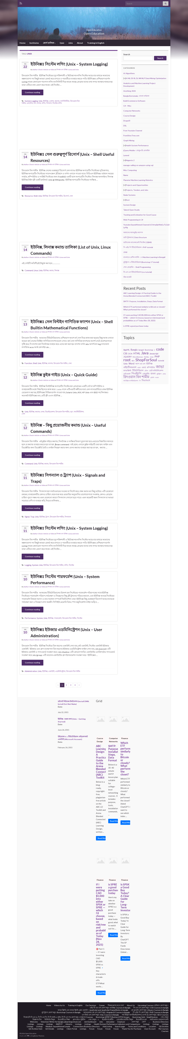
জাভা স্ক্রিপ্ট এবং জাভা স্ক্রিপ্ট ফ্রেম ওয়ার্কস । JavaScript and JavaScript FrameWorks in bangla (93, 1010)
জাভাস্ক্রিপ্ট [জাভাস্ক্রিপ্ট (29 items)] (127, 370)
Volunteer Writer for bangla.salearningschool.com (61, 1022)
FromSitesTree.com (131, 135)
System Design (129, 205)
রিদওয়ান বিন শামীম (56, 196)
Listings (31, 1024)
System (35, 565)
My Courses (163, 1029)
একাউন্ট (51, 671)
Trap (32, 517)
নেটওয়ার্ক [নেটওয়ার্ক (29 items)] (126, 374)
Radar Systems (129, 195)
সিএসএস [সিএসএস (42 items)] (146, 380)
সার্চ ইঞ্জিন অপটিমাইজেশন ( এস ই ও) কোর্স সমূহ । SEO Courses (145, 1015)
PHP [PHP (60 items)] (157, 356)
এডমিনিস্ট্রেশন (60, 671)
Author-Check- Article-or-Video (44, 70)
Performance (30, 618)
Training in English (95, 43)
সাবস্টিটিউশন (79, 412)
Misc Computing (130, 170)
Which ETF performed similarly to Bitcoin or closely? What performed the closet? (125, 758)
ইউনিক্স (45, 101)
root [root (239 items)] (127, 359)
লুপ (71, 412)
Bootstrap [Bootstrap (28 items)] (149, 350)
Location (152, 1026)
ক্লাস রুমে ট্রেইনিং (79, 1019)
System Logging (31, 101)
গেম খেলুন (164, 1017)
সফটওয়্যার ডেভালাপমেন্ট (159, 1019)
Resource (29, 196)
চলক (42, 412)
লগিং (44, 103)
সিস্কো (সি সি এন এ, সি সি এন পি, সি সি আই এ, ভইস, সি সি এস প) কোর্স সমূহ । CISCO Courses (58, 1017)
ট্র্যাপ (47, 517)
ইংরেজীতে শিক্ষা (64, 1019)
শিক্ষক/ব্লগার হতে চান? (116, 1005)
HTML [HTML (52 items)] (136, 353)
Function (28, 363)
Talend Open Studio (131, 210)
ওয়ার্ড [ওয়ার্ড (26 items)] (144, 367)
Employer (121, 1022)
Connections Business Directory (86, 1026)
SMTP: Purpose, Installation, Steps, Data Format (143, 301)
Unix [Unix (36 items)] (125, 363)
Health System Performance (137, 145)
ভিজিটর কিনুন (50, 1019)
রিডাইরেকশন (50, 412)
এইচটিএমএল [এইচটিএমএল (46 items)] (129, 367)
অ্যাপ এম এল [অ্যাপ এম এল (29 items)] (140, 364)
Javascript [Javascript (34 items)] (153, 353)
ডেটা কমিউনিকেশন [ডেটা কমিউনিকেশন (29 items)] (156, 370)
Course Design (129, 116)
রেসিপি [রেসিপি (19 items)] (152, 377)
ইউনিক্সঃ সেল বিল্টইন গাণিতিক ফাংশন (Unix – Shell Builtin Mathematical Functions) (72, 324)
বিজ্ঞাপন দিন (37, 1019)
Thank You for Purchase (131, 1029)
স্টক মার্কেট (127, 277)
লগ (35, 103)
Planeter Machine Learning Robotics (138, 180)
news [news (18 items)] (152, 357)
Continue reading (32, 92)
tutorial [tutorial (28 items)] (161, 360)
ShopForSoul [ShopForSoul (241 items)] (146, 359)
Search (126, 54)
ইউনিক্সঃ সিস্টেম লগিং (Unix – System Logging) (69, 64)
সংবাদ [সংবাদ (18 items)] (157, 377)
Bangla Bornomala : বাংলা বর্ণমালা (136, 96)
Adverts (69, 1024)
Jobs (70, 43)
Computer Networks (131, 111)
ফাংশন (50, 363)
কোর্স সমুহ (135, 1022)
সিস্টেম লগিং (57, 103)
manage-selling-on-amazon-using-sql (138, 165)
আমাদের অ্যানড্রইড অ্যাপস (133, 232)
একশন (51, 101)
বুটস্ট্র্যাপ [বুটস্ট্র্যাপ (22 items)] (159, 374)
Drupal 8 (126, 121)
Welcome (34, 1022)
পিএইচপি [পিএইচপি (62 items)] (136, 373)
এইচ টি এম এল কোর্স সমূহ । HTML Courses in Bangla (110, 1008)
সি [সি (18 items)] (140, 380)
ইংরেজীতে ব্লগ (141, 1019)
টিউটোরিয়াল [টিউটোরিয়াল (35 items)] (137, 370)
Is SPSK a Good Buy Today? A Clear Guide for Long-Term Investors (125, 897)
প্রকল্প (125, 252)
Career (102, 1005)
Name (125, 175)
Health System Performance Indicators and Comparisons (117, 1024)
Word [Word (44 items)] (131, 363)
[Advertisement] (69, 128)
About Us (131, 1005)
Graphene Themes (37, 1036)
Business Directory (160, 1022)
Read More (102, 838)
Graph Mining (128, 140)
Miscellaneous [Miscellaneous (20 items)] (138, 357)
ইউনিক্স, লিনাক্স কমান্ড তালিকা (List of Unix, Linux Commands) (71, 250)
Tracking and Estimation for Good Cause (139, 215)
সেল (71, 196)
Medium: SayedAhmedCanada (58, 1026)
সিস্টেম (71, 565)
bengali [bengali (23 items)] (141, 350)
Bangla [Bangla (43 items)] (134, 349)
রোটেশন (30, 103)
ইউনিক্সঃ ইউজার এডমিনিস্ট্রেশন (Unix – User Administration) (66, 632)
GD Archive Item (35, 1029)
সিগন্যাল (68, 517)
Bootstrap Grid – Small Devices (145, 1017)
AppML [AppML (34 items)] (126, 350)
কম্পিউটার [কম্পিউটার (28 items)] (151, 367)
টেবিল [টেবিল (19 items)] (146, 370)
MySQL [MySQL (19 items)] (146, 357)
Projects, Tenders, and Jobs (137, 190)
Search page (120, 1026)
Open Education (94, 29)
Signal (27, 517)
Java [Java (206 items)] (144, 352)
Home (22, 43)
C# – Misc (127, 106)
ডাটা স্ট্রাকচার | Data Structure (135, 237)
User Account (150, 1029)
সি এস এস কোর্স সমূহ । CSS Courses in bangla (150, 1008)
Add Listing (107, 1026)
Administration (31, 671)
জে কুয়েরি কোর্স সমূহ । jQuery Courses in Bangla (149, 1010)
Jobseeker (110, 1022)
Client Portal (72, 1029)
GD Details (49, 1029)
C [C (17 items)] (154, 350)
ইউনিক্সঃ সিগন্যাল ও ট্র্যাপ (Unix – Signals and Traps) (68, 478)
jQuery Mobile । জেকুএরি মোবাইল (136, 150)
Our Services (91, 1005)
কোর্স (144, 1022)
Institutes (34, 43)
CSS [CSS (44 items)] (125, 353)
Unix (40, 101)
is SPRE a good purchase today (135, 326)
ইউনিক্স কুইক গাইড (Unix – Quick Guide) (64, 374)
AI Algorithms (129, 73)
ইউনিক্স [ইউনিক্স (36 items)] (149, 363)
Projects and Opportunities (137, 185)
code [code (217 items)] (160, 349)
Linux (36, 270)
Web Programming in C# (133, 220)
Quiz (62, 43)
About (80, 43)
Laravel (126, 155)
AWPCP (59, 1024)
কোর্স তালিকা (49, 43)
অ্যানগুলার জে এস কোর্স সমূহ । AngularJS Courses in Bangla (106, 1012)
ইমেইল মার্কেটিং (107, 1019)
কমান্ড (51, 270)
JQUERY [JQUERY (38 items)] (127, 356)
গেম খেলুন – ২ (93, 1019)
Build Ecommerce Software (134, 101)
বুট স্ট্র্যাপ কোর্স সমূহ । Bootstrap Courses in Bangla (61, 1012)
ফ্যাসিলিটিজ (64, 101)
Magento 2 (130, 160)
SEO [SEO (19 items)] (133, 360)
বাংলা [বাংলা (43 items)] (153, 373)
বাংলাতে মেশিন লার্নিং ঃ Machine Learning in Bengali (144, 257)
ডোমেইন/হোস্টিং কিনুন (124, 1019)
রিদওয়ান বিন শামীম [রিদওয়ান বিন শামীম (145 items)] (136, 376)
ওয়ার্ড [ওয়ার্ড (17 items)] (139, 367)
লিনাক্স (56, 270)
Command (29, 270)
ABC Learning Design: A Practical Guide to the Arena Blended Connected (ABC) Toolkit (101, 762)
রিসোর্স (66, 196)
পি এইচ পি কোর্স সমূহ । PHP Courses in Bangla (150, 1012)
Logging (28, 565)
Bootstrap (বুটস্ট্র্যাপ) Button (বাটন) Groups (113, 1017)
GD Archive (163, 1026)
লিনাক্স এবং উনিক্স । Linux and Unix (68, 70)
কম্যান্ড (57, 101)
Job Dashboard (90, 1022)
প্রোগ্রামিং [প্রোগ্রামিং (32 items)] (145, 373)
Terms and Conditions (137, 1026)
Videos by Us (59, 1005)
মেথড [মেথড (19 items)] (164, 374)
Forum (91, 1029)
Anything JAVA (129, 91)
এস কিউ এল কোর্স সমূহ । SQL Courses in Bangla (100, 1015)
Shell (35, 196)
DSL (125, 125)
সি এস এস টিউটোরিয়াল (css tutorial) (137, 272)
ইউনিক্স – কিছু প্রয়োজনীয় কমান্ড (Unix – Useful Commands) (68, 428)
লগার (39, 103)
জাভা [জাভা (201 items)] (160, 366)
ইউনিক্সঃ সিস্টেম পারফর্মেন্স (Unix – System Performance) (65, 579)
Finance (124, 738)
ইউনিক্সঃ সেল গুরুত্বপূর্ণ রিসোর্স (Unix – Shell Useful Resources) (72, 157)
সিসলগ (49, 103)
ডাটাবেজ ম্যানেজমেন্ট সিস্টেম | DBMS (137, 242)
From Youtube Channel (132, 130)
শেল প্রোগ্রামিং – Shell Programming (137, 267)
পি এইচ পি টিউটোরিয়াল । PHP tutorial (138, 247)
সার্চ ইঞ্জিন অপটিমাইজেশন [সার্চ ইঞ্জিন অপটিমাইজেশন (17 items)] (130, 380)
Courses (164, 1031)
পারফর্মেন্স (57, 618)
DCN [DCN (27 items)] (130, 354)
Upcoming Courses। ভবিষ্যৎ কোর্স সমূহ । (153, 1005)
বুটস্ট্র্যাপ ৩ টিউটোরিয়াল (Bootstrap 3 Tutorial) (141, 262)
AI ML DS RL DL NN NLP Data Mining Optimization (146, 78)
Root (128, 200)
